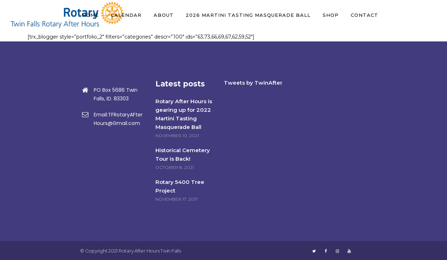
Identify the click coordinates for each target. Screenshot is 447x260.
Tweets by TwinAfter (253, 82)
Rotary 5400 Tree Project (179, 186)
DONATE (414, 15)
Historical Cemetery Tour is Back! (182, 154)
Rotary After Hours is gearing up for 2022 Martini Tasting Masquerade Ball (183, 114)
